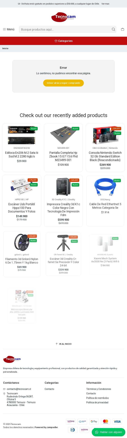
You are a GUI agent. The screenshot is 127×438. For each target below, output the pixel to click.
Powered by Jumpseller (46, 427)
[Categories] (63, 41)
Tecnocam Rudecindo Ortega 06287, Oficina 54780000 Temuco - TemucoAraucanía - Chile (19, 399)
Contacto (49, 389)
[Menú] (8, 29)
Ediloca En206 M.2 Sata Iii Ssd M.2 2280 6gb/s (22, 154)
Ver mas (105, 3)
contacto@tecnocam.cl (17, 389)
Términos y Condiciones (98, 389)
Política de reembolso (97, 398)
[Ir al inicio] (63, 344)
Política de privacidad (97, 402)
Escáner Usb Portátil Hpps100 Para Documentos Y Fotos (21, 205)
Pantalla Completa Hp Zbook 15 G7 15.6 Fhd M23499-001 (63, 154)
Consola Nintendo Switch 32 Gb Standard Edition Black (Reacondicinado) (105, 154)
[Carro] (122, 29)
